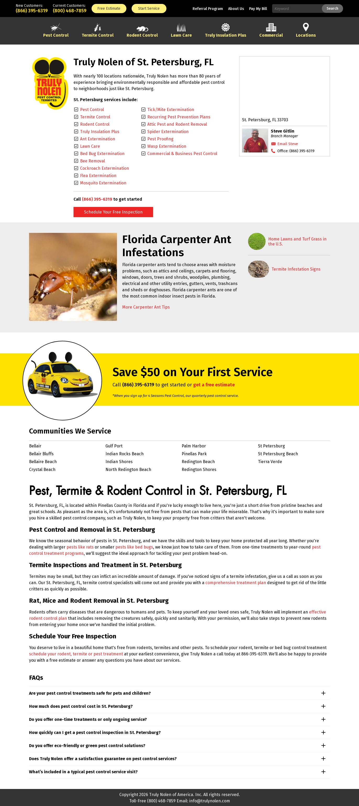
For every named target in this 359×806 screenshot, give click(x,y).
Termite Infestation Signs (296, 269)
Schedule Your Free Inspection (113, 212)
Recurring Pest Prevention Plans (178, 116)
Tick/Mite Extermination (170, 109)
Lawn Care (90, 146)
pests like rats (80, 547)
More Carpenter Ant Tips (146, 307)
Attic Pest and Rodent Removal (177, 124)
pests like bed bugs (134, 547)
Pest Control (92, 109)
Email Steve (287, 143)
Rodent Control (94, 124)
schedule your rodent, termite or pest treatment (76, 653)
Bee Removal (92, 160)
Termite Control (95, 116)
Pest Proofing (160, 138)
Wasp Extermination (166, 146)
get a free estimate (214, 385)
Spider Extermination (168, 131)
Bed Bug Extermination (102, 153)
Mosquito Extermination (103, 182)
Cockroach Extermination (104, 168)
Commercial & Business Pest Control (182, 153)
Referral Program (208, 9)
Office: (296, 151)
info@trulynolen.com (209, 800)
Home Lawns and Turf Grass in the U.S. (297, 241)
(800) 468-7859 (69, 11)
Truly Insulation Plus (99, 131)
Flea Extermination (98, 175)
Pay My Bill (258, 9)
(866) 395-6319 (32, 11)
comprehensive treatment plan (235, 582)
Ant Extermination (97, 138)
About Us (236, 9)
